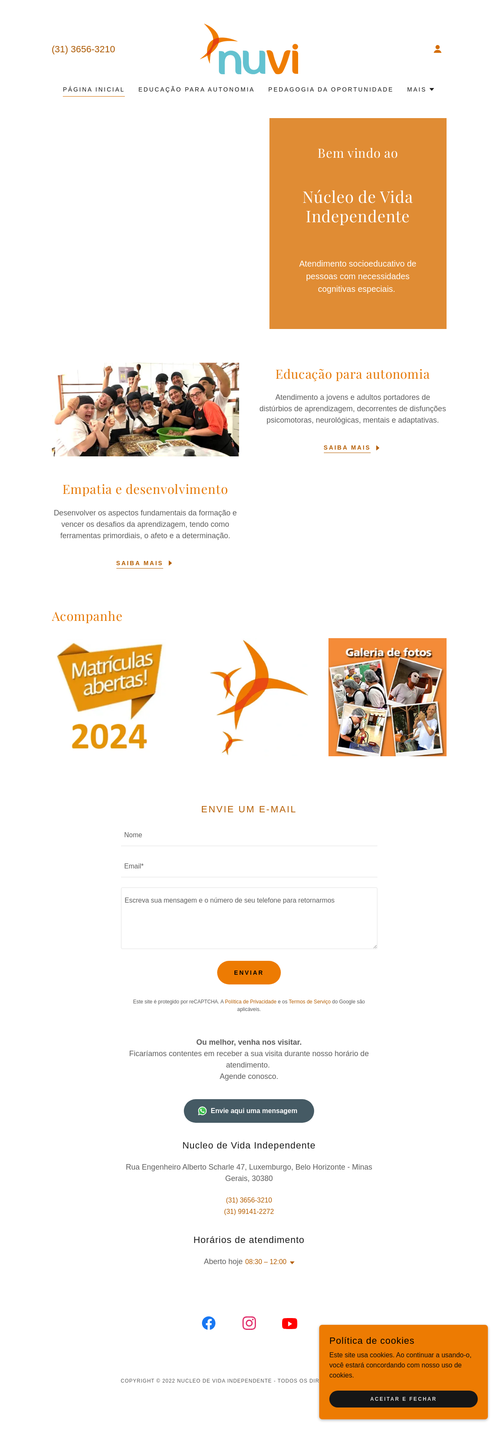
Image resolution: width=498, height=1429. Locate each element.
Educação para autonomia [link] (196, 89)
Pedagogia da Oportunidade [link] (330, 89)
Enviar (249, 972)
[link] (249, 48)
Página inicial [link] (94, 89)
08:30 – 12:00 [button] (266, 1261)
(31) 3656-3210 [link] (83, 49)
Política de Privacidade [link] (251, 1002)
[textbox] (249, 835)
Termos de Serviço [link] (310, 1002)
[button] (437, 48)
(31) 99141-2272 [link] (249, 1211)
